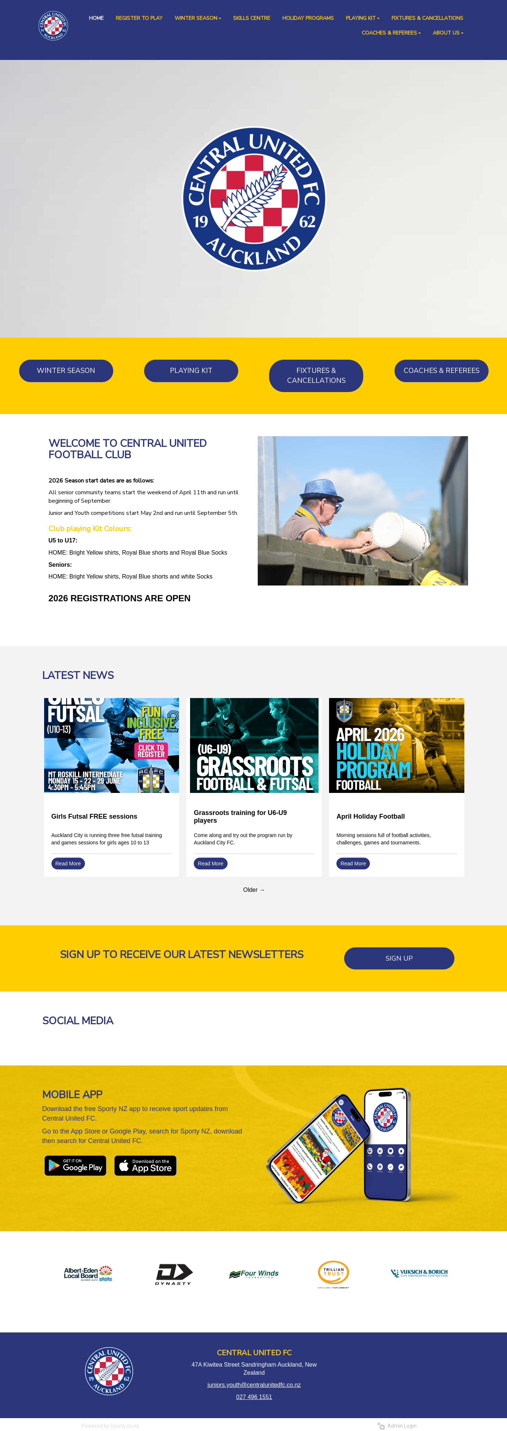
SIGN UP (399, 958)
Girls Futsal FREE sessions (94, 816)
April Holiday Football (370, 816)
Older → (254, 890)
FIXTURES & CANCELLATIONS (316, 375)
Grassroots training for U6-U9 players (240, 816)
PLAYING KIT (191, 370)
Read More (68, 863)
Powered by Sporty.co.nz (110, 1426)
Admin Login (397, 1426)
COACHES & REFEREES (441, 370)
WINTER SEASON (66, 370)
